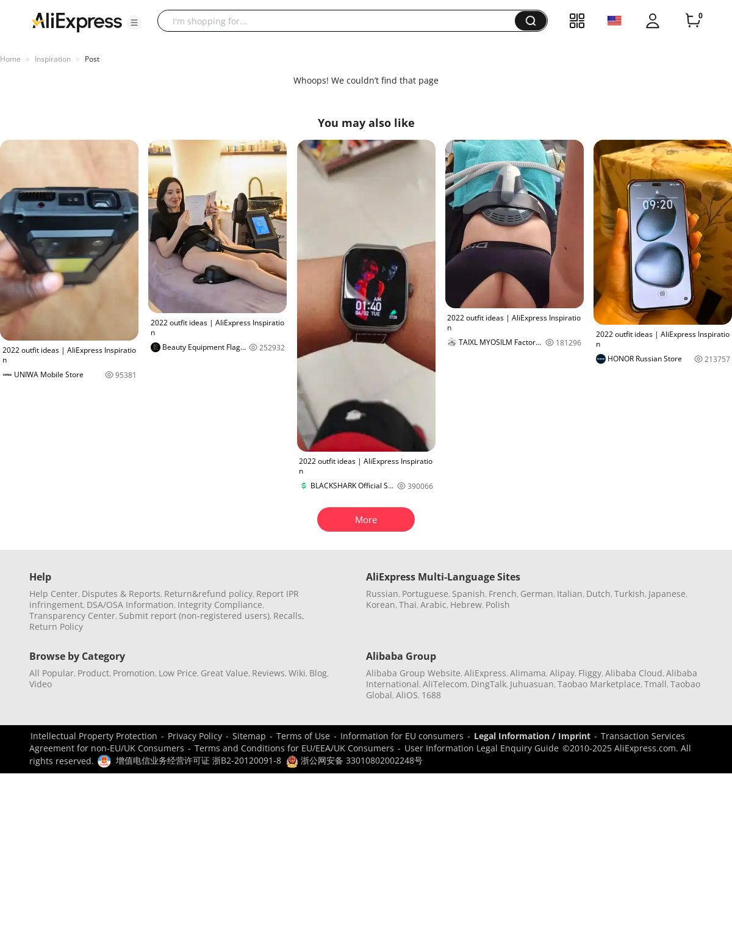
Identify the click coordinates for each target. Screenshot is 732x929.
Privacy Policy (195, 736)
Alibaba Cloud (633, 673)
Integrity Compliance (220, 604)
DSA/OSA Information (130, 604)
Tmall (655, 684)
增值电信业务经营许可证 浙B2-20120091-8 (198, 760)
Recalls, (288, 615)
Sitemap (249, 736)
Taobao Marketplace (599, 684)
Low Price (178, 673)
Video (40, 684)
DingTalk (488, 684)
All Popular (51, 673)
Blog (318, 673)
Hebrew (466, 604)
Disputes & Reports (121, 593)
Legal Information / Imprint (532, 736)
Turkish (629, 593)
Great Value (224, 673)
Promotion (134, 673)
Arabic (433, 604)
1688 (431, 695)
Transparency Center (72, 615)
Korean (380, 604)
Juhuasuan (532, 684)
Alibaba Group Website (413, 673)
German (536, 593)
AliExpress (485, 673)
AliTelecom (445, 684)
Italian (570, 593)
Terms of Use (303, 736)
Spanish (468, 593)
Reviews (268, 673)
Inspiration (53, 59)
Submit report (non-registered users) (194, 615)
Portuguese (425, 593)
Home (10, 59)
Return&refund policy (208, 593)
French (503, 593)
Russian (382, 593)
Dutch (598, 593)
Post (92, 59)
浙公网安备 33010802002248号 (354, 760)
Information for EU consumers (402, 736)
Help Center (53, 593)
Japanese (667, 593)
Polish (498, 604)
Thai (408, 604)
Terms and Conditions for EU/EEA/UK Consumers (294, 748)
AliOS (407, 695)
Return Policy (56, 626)
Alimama (528, 673)
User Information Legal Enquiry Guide (481, 748)
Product (93, 673)
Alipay (562, 673)
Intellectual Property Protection (93, 736)
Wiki (297, 673)
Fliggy (589, 673)
